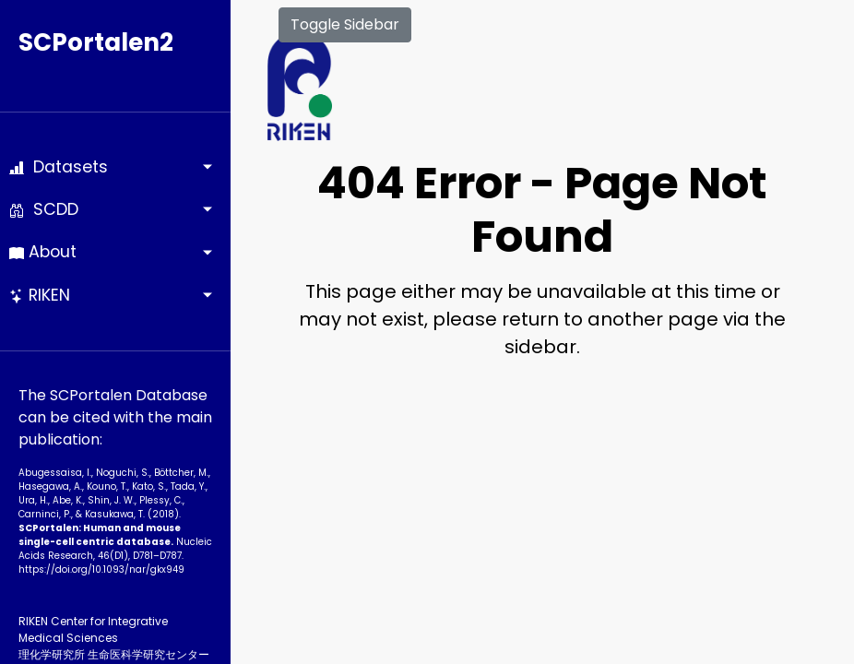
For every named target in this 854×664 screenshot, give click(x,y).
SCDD (43, 209)
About (43, 252)
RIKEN (39, 295)
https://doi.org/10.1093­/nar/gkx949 (101, 569)
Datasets (58, 167)
